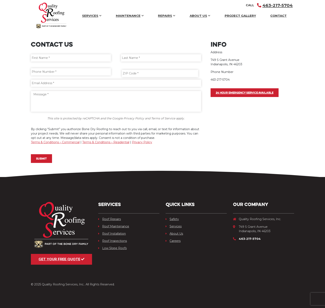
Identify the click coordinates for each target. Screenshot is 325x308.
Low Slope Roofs (112, 248)
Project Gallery (240, 16)
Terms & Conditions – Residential (105, 142)
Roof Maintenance (113, 226)
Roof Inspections (112, 241)
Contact (278, 16)
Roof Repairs (109, 219)
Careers (173, 241)
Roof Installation (112, 233)
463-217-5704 (275, 5)
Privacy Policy (142, 142)
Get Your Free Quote (61, 259)
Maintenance (130, 16)
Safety (172, 219)
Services (91, 16)
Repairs (166, 16)
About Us (200, 16)
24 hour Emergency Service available (244, 93)
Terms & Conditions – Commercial (55, 142)
